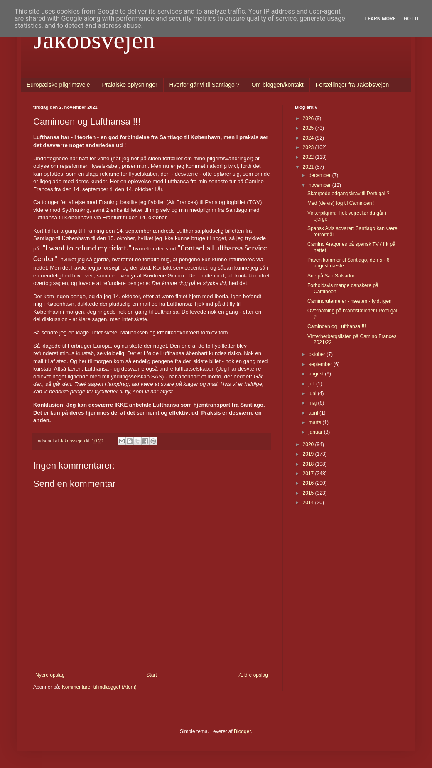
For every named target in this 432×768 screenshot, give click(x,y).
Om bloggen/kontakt (277, 84)
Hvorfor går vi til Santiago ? (204, 84)
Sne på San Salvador (330, 276)
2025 (309, 128)
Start (151, 675)
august (317, 374)
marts (315, 422)
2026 (309, 118)
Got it (411, 19)
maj (313, 403)
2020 (309, 444)
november (320, 185)
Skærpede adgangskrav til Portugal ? (348, 193)
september (321, 364)
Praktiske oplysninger (129, 84)
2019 (309, 454)
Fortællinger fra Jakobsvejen (352, 84)
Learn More (380, 19)
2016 (309, 483)
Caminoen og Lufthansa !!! (336, 326)
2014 (309, 502)
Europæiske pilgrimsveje (58, 84)
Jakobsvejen (94, 40)
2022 (309, 157)
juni (313, 393)
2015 (309, 493)
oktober (317, 354)
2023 (309, 147)
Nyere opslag (50, 675)
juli (312, 384)
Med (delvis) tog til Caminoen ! (341, 203)
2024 (309, 138)
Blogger (242, 731)
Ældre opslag (253, 675)
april (314, 413)
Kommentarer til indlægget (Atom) (99, 687)
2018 (309, 464)
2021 (309, 167)
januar (316, 432)
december (320, 175)
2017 (309, 473)
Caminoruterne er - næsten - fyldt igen (349, 301)
